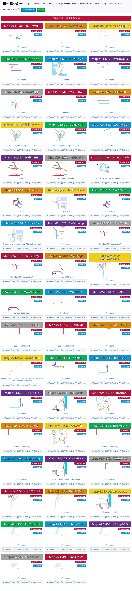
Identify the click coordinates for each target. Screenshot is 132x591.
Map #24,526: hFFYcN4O (66, 190)
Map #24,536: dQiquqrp (22, 91)
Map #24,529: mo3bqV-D (66, 157)
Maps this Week (96, 3)
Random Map (28, 9)
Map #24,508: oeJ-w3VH (66, 392)
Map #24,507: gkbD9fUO (110, 392)
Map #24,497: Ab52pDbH (22, 524)
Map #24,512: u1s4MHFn (22, 357)
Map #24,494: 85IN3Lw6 (22, 557)
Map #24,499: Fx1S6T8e (66, 491)
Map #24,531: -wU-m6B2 (110, 124)
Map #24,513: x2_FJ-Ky (110, 325)
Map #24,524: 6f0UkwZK (22, 223)
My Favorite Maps (34, 3)
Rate (13, 51)
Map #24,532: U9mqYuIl (66, 124)
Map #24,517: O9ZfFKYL (66, 292)
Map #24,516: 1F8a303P (110, 292)
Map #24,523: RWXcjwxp (66, 223)
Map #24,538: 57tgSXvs (66, 59)
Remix (6, 51)
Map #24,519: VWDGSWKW (110, 257)
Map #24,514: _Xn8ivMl (66, 325)
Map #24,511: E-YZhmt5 (66, 357)
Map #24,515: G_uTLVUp (22, 325)
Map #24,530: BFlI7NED (22, 157)
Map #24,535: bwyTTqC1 (66, 91)
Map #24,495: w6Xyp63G (110, 524)
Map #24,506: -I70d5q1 (22, 425)
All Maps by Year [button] (79, 3)
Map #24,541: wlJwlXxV (66, 26)
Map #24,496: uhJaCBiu (66, 524)
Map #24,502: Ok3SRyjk (66, 458)
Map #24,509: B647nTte (22, 392)
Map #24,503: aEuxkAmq (22, 458)
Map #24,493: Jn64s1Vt (66, 557)
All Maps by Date (63, 3)
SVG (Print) (22, 51)
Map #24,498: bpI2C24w (110, 491)
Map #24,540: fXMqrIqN (110, 26)
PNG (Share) (35, 51)
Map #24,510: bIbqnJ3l (110, 357)
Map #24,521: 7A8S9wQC (21, 256)
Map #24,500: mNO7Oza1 (22, 491)
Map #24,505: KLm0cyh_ (66, 425)
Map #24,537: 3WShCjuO (110, 59)
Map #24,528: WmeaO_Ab (110, 157)
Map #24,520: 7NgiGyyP (66, 256)
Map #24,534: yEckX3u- (110, 91)
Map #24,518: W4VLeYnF (22, 292)
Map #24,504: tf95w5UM (110, 425)
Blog (41, 9)
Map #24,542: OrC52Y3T (22, 26)
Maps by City (49, 3)
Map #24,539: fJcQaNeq (22, 59)
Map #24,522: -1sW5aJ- (110, 223)
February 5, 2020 (112, 3)
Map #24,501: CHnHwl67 (110, 458)
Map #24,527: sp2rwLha (22, 190)
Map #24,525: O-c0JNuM (110, 190)
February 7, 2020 (11, 9)
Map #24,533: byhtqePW (22, 124)
